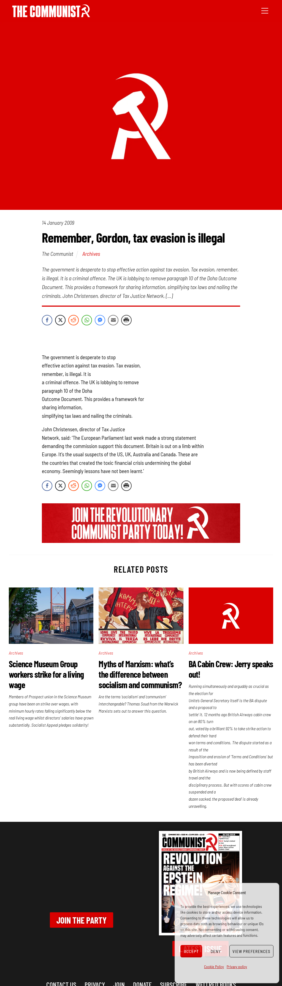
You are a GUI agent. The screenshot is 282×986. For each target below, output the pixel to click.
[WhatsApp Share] (87, 320)
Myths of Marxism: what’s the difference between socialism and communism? (140, 674)
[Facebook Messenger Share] (100, 320)
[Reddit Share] (73, 320)
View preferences (251, 951)
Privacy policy (237, 966)
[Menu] (265, 10)
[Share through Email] (113, 320)
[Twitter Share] (60, 320)
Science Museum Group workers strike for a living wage (46, 674)
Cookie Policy (214, 966)
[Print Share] (126, 320)
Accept (191, 951)
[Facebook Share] (47, 320)
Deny (216, 951)
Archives (91, 253)
